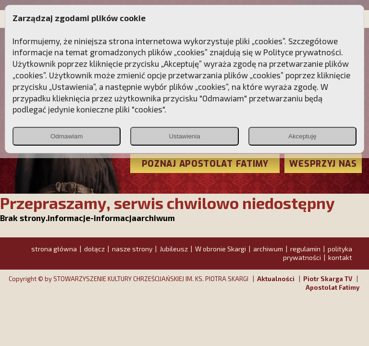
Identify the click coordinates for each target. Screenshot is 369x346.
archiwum (268, 249)
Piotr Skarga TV (327, 279)
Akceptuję (302, 136)
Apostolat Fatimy (332, 287)
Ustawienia (184, 136)
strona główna (54, 249)
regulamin (305, 249)
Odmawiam (66, 136)
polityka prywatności (317, 253)
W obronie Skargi (220, 249)
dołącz (94, 249)
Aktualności (276, 279)
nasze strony (132, 249)
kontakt (340, 257)
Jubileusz (174, 249)
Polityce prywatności (302, 52)
